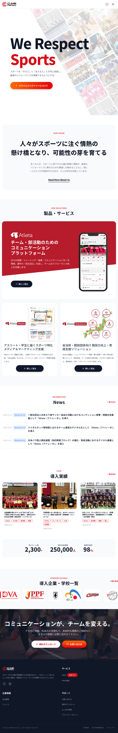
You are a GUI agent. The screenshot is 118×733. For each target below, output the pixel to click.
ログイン (72, 675)
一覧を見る (111, 402)
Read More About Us (59, 180)
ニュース (5, 704)
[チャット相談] (107, 4)
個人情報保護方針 (98, 728)
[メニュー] (113, 4)
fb (10, 683)
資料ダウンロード (68, 704)
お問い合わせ (67, 699)
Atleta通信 (66, 680)
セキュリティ (111, 728)
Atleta (64, 675)
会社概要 (5, 699)
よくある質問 (67, 709)
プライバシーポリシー (70, 715)
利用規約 (86, 728)
